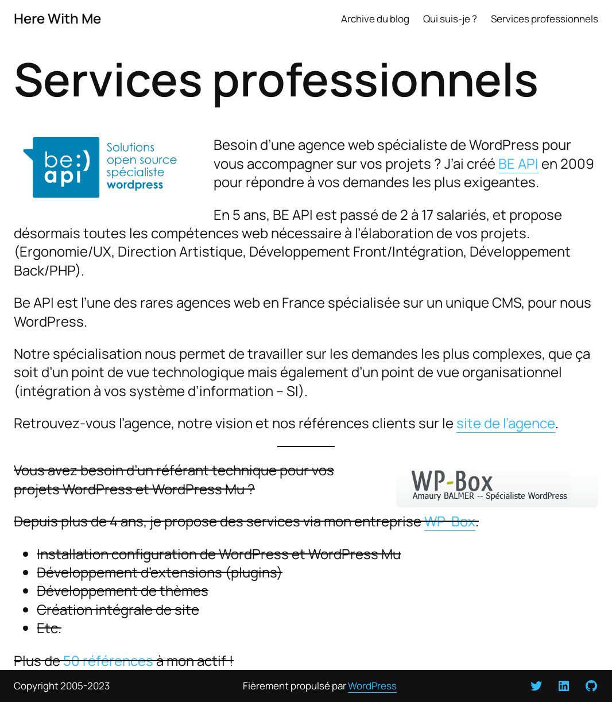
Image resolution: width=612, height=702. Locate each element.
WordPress (372, 685)
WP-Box (449, 520)
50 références (108, 660)
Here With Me (57, 18)
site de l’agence (505, 422)
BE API (518, 163)
